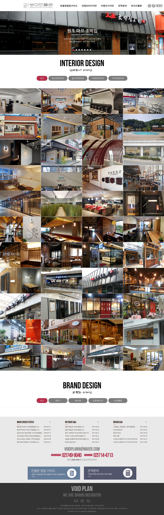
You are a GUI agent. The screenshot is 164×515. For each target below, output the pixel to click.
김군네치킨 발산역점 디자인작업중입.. (30, 433)
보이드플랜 (136, 6)
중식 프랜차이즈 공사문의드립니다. (77, 433)
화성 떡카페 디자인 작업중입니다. (28, 430)
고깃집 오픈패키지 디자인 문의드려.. (125, 439)
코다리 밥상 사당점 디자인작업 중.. (28, 439)
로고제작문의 (117, 430)
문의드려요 (117, 433)
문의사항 (116, 436)
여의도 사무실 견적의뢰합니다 (75, 436)
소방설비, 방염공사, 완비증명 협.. (124, 427)
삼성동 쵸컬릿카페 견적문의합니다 (77, 439)
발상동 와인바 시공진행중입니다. (28, 427)
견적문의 (122, 6)
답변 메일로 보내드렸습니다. (74, 427)
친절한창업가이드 (69, 6)
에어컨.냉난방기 (70, 442)
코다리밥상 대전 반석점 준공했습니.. (29, 436)
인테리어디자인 (89, 6)
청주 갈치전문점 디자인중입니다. (28, 442)
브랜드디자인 (107, 6)
